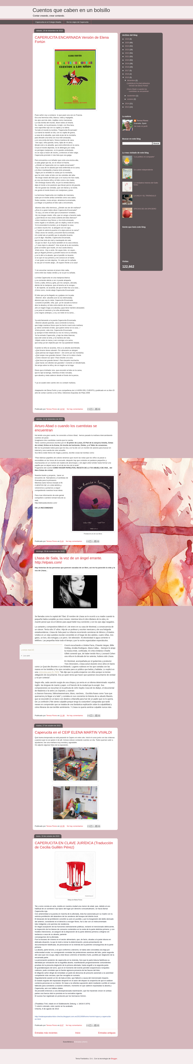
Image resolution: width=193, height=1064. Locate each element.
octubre (130, 99)
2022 (127, 53)
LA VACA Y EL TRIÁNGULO (145, 196)
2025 (127, 43)
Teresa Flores (142, 121)
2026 (127, 39)
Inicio (77, 1033)
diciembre (131, 80)
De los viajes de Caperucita (77, 22)
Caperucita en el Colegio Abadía (48, 22)
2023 (127, 50)
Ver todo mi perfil (140, 126)
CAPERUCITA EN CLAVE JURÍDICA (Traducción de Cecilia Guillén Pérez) (74, 845)
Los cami (26, 656)
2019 (127, 63)
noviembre (131, 96)
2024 (127, 46)
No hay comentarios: (75, 409)
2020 (127, 60)
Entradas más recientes (46, 1033)
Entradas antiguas (107, 1033)
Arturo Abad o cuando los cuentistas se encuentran (138, 90)
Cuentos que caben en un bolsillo (71, 10)
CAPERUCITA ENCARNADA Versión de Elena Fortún (138, 84)
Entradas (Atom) (80, 1042)
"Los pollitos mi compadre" (144, 157)
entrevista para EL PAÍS (49, 672)
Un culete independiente (143, 170)
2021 (127, 56)
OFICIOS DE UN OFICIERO (145, 209)
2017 (127, 70)
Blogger (114, 1059)
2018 (127, 67)
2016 (127, 74)
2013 (127, 107)
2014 (127, 103)
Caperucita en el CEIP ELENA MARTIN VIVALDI (73, 732)
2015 (127, 77)
